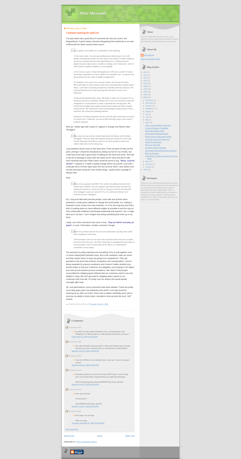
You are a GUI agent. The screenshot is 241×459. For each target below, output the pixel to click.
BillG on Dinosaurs (152, 153)
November (150, 103)
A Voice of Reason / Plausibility (156, 128)
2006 (146, 94)
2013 (146, 75)
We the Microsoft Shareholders (156, 134)
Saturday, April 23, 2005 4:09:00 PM (85, 351)
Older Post (129, 436)
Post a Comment (71, 429)
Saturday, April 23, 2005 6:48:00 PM (85, 406)
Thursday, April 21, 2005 (98, 304)
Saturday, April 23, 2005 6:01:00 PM (85, 365)
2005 (146, 97)
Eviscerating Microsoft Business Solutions (160, 151)
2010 (146, 83)
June (148, 117)
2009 (146, 86)
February (149, 164)
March (148, 161)
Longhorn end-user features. (155, 148)
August (148, 111)
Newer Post (69, 436)
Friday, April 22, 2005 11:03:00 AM (85, 337)
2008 (146, 89)
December (150, 100)
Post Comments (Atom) (86, 442)
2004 (146, 170)
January (149, 167)
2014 (146, 72)
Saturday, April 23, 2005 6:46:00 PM (85, 384)
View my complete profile (150, 59)
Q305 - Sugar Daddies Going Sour (158, 125)
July (147, 114)
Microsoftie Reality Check (154, 131)
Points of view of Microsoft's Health (158, 137)
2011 (146, 81)
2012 (146, 78)
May (147, 120)
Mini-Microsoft (93, 13)
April (147, 122)
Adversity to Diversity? (153, 142)
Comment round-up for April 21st (82, 32)
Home (99, 436)
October (149, 106)
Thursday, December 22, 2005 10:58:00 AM (88, 423)
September (150, 108)
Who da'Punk (149, 55)
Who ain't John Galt (152, 145)
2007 (146, 92)
